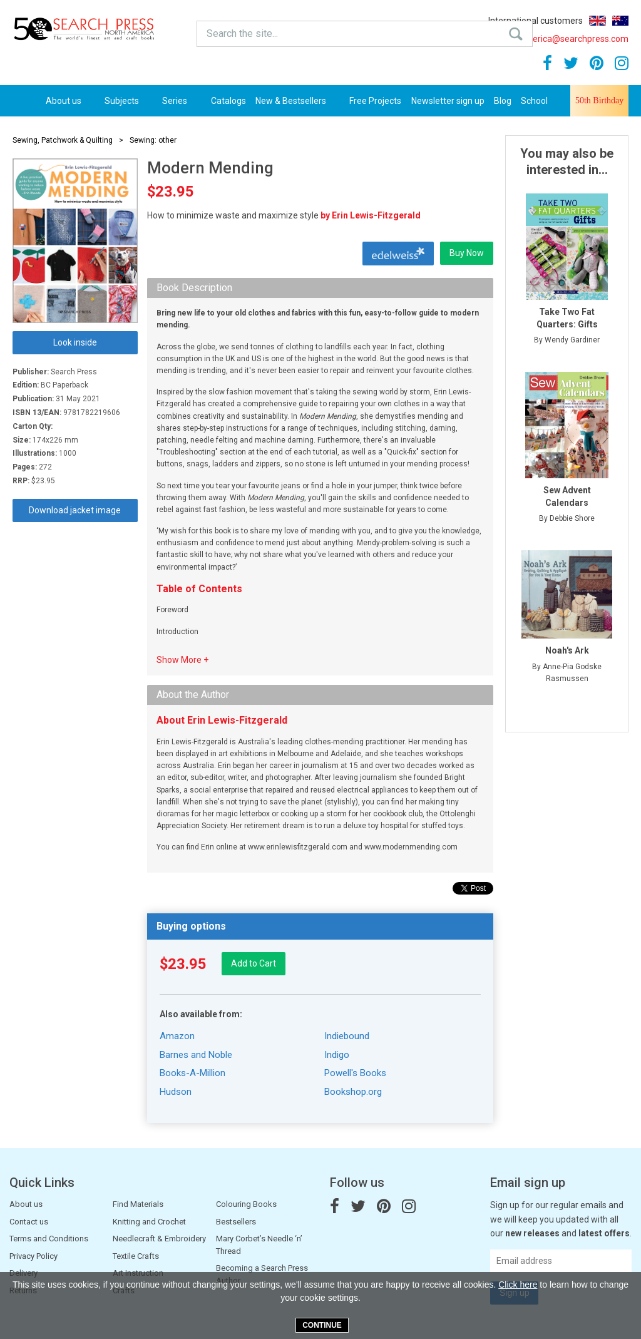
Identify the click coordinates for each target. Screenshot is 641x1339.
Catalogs (228, 101)
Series (181, 101)
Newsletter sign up (448, 101)
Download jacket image (75, 510)
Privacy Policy (33, 1256)
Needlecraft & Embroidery (159, 1238)
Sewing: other (153, 140)
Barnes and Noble (196, 1054)
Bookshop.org (353, 1091)
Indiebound (346, 1036)
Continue (322, 1325)
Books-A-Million (192, 1073)
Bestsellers (236, 1221)
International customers (535, 21)
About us (70, 101)
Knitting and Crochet (149, 1221)
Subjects (129, 101)
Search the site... (222, 32)
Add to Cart (253, 963)
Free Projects (375, 101)
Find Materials (138, 1204)
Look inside (75, 342)
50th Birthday (599, 100)
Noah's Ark (567, 650)
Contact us (28, 1221)
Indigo (336, 1054)
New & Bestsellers (297, 101)
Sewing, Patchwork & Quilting (63, 140)
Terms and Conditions (48, 1238)
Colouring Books (246, 1204)
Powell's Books (355, 1073)
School (534, 101)
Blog (502, 101)
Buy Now (466, 253)
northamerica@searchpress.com (557, 39)
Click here (517, 1285)
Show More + (182, 660)
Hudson (176, 1091)
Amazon (177, 1036)
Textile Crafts (136, 1256)
